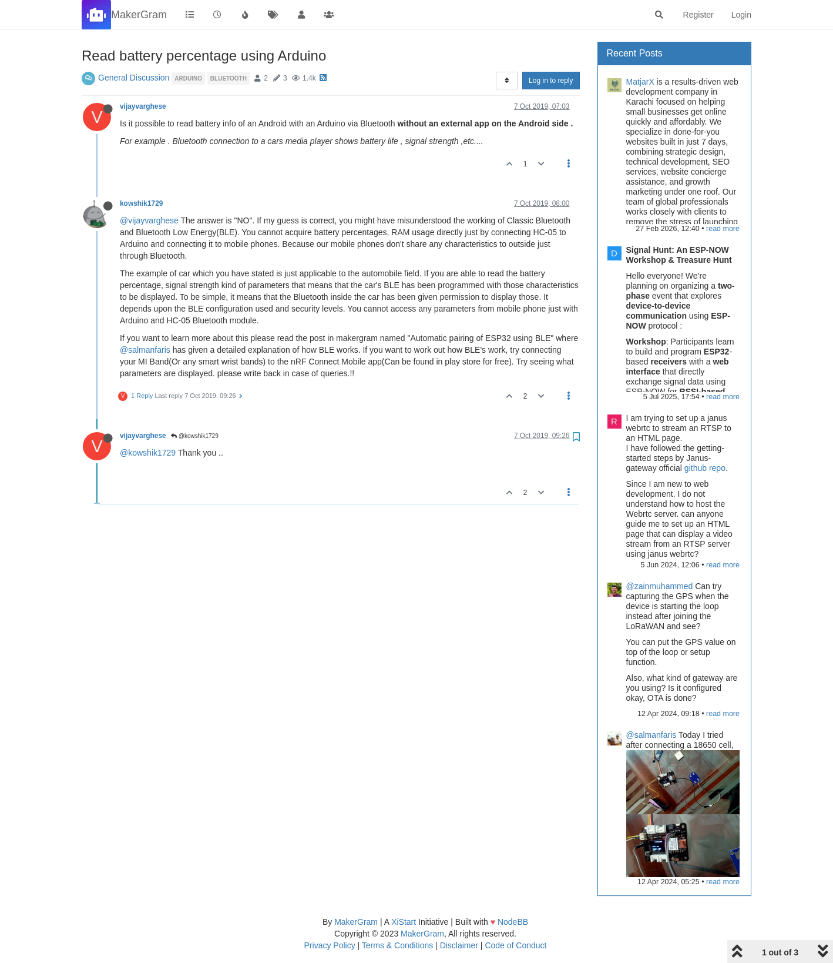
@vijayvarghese (149, 220)
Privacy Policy (329, 945)
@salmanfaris (145, 350)
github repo (704, 468)
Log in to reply (551, 80)
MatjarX (640, 81)
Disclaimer (459, 945)
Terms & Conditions (397, 945)
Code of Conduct (515, 945)
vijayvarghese (143, 106)
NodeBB (513, 922)
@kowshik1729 (195, 436)
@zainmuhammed (659, 586)
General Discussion (133, 77)
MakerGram (356, 922)
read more (723, 229)
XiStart (403, 922)
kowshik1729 (141, 203)
